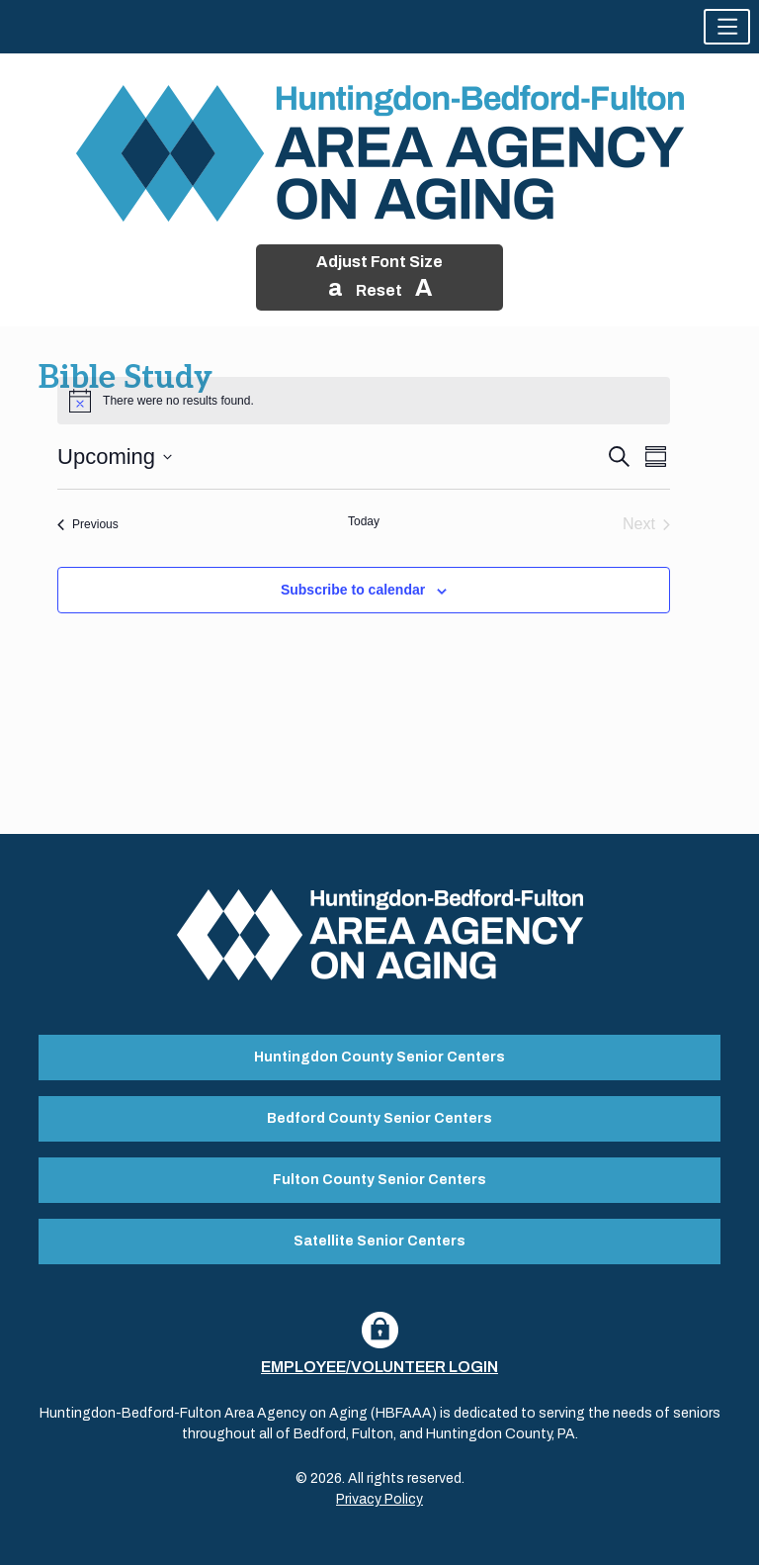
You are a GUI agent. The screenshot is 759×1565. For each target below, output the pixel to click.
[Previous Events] (88, 524)
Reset (379, 290)
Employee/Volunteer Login (379, 1366)
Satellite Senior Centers (379, 1241)
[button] (727, 27)
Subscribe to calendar (353, 590)
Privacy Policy (379, 1499)
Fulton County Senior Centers (379, 1179)
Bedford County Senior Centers (379, 1118)
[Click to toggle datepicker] (114, 456)
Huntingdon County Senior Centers (379, 1057)
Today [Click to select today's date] (364, 521)
